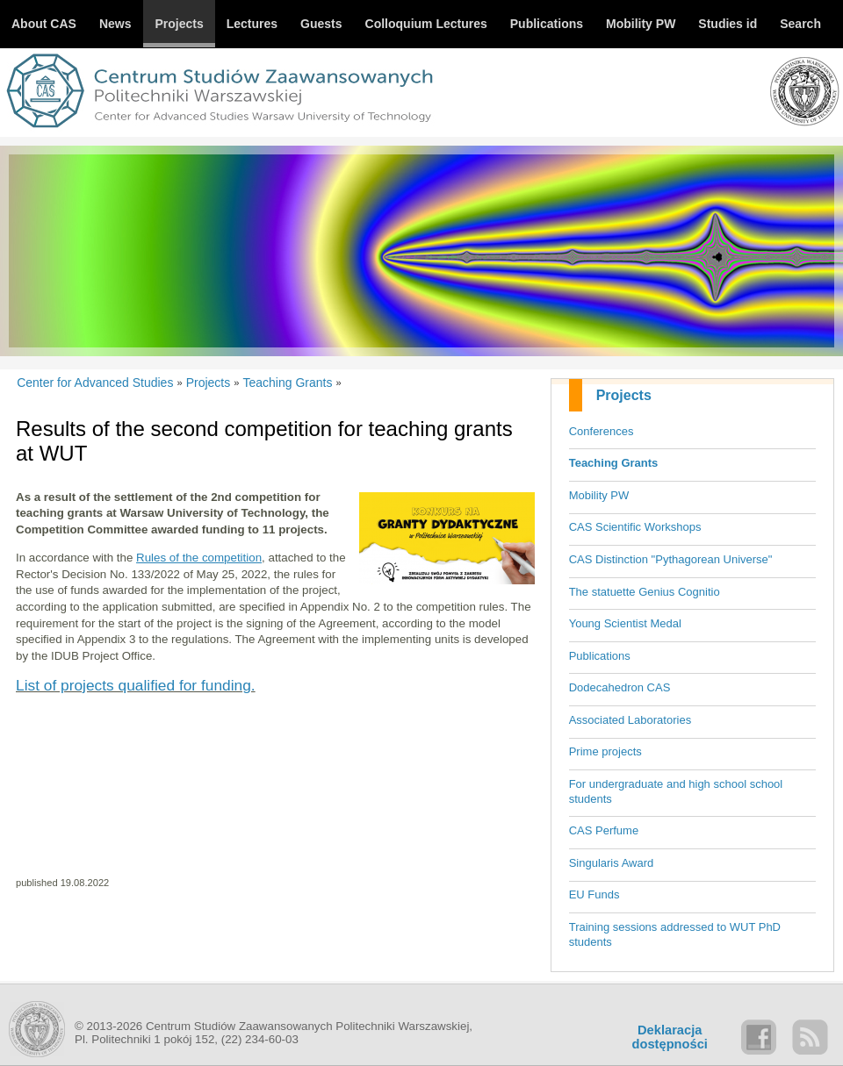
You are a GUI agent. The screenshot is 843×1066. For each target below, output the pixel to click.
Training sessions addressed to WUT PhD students (675, 934)
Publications (599, 655)
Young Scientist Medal (625, 623)
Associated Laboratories (630, 719)
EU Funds (594, 894)
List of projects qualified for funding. (136, 685)
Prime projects (605, 751)
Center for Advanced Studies (95, 383)
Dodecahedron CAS (620, 687)
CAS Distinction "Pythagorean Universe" (671, 559)
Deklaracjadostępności (670, 1037)
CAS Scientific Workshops (635, 526)
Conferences (601, 431)
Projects (624, 395)
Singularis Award (611, 862)
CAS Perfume (603, 830)
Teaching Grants (614, 462)
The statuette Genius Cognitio (644, 591)
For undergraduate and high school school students (676, 791)
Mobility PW (599, 495)
